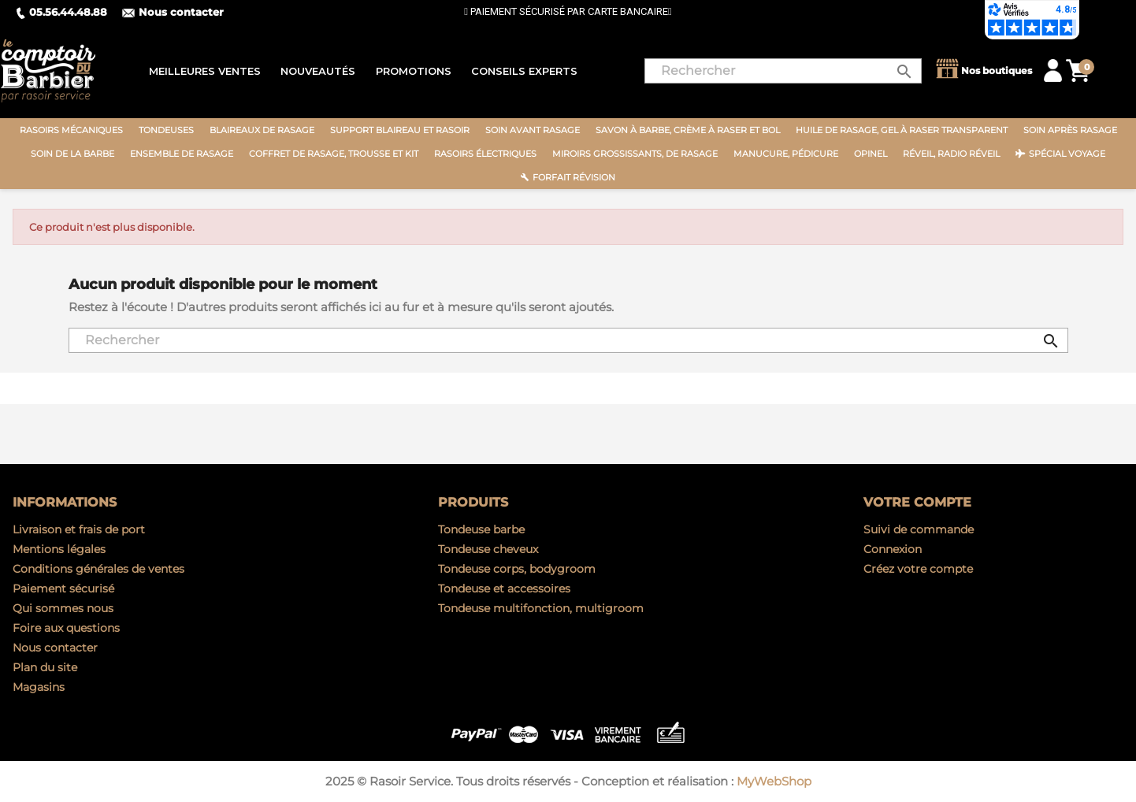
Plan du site (45, 667)
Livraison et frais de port (79, 529)
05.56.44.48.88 (61, 12)
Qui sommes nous (63, 608)
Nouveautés (317, 71)
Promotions (413, 71)
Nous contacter (173, 12)
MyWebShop (774, 781)
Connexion (892, 549)
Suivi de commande (918, 529)
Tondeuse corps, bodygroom (517, 569)
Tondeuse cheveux (488, 549)
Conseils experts (524, 71)
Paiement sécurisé (63, 588)
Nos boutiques (983, 70)
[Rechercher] (783, 71)
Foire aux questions (66, 628)
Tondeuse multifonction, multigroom (541, 608)
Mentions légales (59, 549)
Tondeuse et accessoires (504, 588)
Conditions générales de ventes (98, 569)
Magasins (39, 687)
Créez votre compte (918, 569)
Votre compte (917, 502)
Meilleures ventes (205, 71)
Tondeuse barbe (481, 529)
